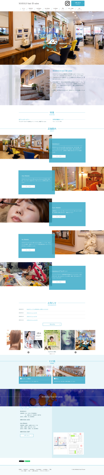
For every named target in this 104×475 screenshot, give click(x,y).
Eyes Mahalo (47, 9)
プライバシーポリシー (44, 470)
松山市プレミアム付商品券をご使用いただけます (37, 309)
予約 (62, 9)
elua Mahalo (39, 9)
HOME (20, 469)
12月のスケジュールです (32, 320)
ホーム (23, 9)
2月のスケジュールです (32, 316)
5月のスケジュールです (32, 312)
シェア (20, 459)
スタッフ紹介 (71, 9)
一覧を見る (52, 324)
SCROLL (52, 59)
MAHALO (31, 9)
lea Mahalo (55, 9)
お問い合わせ (78, 3)
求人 (79, 9)
